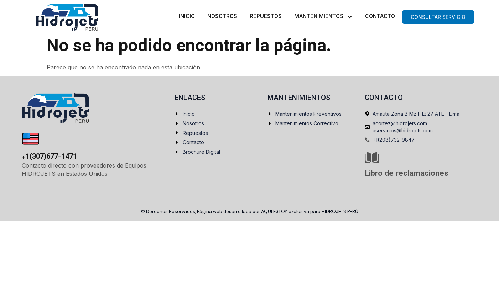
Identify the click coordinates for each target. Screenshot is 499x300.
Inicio (187, 16)
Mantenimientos (323, 17)
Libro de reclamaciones (406, 174)
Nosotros (222, 16)
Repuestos (266, 16)
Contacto (380, 16)
